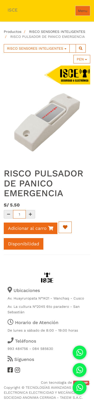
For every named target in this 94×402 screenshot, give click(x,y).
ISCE (13, 10)
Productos (12, 32)
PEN (82, 59)
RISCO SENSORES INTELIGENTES (57, 32)
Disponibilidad (23, 243)
